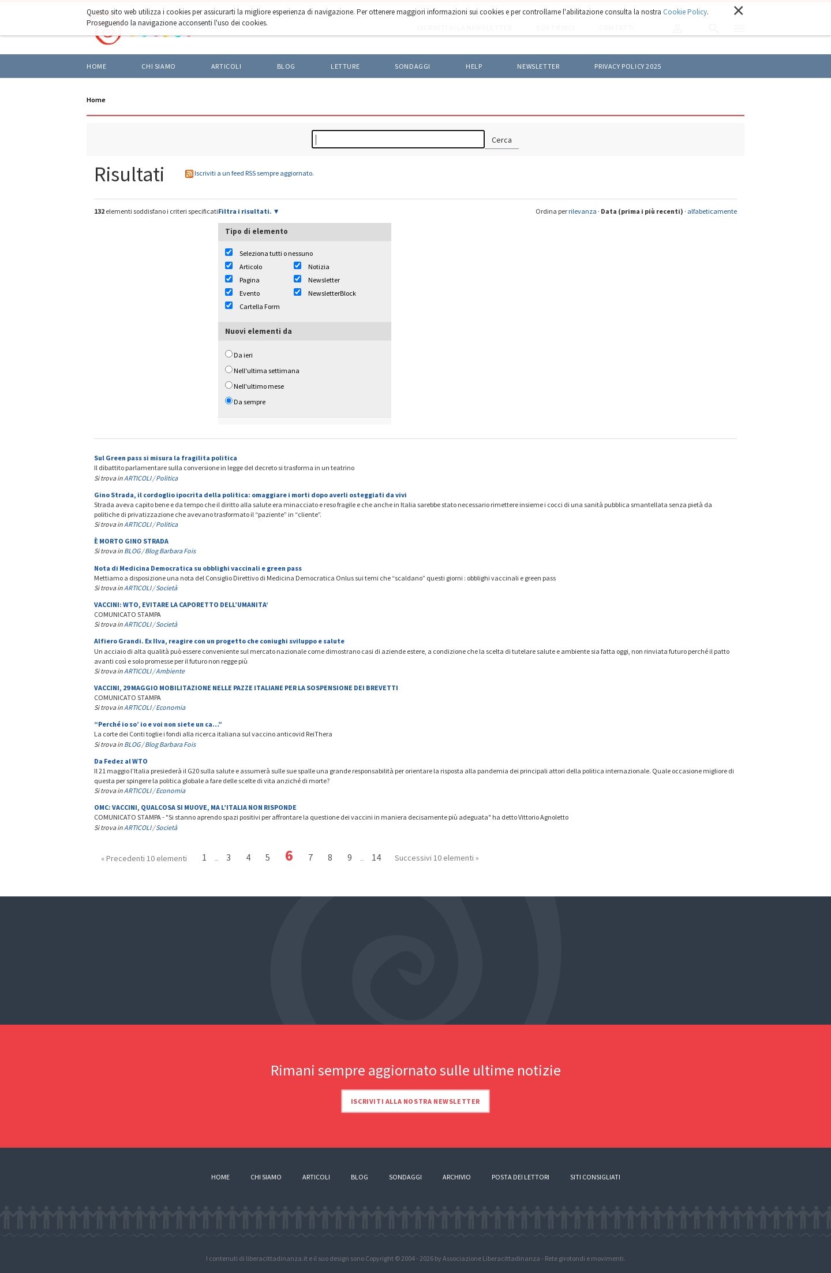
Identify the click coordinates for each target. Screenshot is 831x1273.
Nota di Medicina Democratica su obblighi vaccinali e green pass (198, 568)
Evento (249, 293)
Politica (167, 478)
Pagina (249, 280)
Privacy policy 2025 (627, 66)
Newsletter (538, 66)
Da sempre (249, 401)
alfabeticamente (712, 211)
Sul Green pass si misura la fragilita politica (165, 457)
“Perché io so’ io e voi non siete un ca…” (158, 724)
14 (376, 857)
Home (96, 66)
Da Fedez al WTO (121, 761)
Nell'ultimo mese (259, 386)
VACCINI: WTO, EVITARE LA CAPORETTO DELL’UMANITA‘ (181, 604)
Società (166, 587)
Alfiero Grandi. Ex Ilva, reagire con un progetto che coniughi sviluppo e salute (219, 640)
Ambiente (170, 671)
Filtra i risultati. (245, 211)
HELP (474, 66)
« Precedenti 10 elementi (144, 858)
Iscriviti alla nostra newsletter (415, 1101)
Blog (359, 1176)
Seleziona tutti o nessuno (276, 253)
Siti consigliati (595, 1176)
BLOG (286, 66)
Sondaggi (413, 66)
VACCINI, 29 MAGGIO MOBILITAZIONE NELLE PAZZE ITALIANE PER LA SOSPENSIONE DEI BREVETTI (246, 687)
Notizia (319, 266)
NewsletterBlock (332, 293)
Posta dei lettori (520, 1176)
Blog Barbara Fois (170, 550)
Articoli (316, 1176)
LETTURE (345, 66)
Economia (170, 707)
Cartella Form (259, 306)
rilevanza (582, 211)
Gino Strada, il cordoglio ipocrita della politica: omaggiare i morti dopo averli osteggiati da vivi (250, 494)
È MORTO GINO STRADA (131, 541)
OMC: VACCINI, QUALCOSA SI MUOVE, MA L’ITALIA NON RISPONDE (195, 807)
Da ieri (243, 355)
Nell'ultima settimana (267, 370)
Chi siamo (158, 66)
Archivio (457, 1176)
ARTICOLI (226, 66)
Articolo (250, 266)
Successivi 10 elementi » (437, 858)
